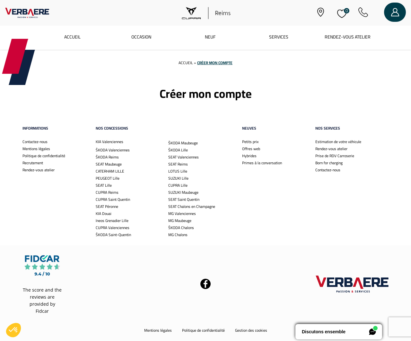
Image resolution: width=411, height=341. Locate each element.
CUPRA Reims (107, 192)
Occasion (141, 37)
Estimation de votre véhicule (338, 141)
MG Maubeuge (179, 220)
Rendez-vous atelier (348, 37)
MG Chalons (178, 234)
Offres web (251, 148)
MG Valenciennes (182, 213)
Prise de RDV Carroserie (334, 155)
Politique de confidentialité (43, 155)
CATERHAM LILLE (110, 171)
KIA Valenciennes (109, 141)
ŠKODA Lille (178, 150)
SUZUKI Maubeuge (183, 192)
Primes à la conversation (262, 162)
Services (278, 37)
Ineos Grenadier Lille (112, 220)
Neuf (210, 37)
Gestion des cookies (251, 330)
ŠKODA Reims (107, 157)
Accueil (72, 37)
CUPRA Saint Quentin (113, 199)
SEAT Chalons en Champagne (191, 206)
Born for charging (329, 162)
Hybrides (249, 155)
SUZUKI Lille (178, 178)
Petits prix (250, 141)
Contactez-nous (35, 141)
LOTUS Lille (177, 171)
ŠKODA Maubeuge (183, 143)
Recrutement (32, 162)
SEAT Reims (178, 164)
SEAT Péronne (107, 206)
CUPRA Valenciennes (112, 227)
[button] (13, 330)
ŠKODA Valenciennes (113, 150)
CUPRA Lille (178, 185)
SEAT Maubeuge (109, 164)
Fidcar (42, 311)
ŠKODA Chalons (181, 227)
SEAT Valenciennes (183, 157)
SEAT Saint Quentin (183, 199)
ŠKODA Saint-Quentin (113, 234)
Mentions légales (36, 148)
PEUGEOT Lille (107, 178)
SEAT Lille (104, 185)
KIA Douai (103, 213)
